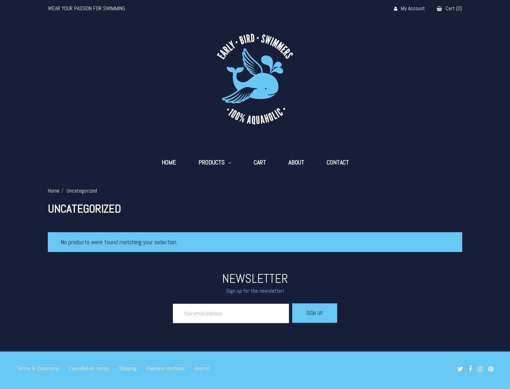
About (296, 162)
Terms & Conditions (38, 368)
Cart (260, 162)
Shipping (128, 368)
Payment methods (166, 368)
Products (211, 162)
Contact (338, 162)
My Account (409, 8)
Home (169, 162)
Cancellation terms (89, 368)
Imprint (202, 368)
